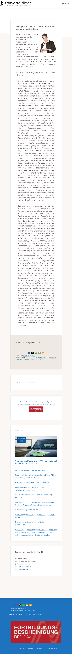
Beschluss (52, 357)
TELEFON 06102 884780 (36, 614)
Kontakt (22, 402)
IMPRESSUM (13, 614)
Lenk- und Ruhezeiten (48, 404)
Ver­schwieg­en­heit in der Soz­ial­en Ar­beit (30, 470)
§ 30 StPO (38, 359)
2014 (30, 357)
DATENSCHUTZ (23, 614)
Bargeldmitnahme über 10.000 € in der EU (32, 483)
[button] (29, 353)
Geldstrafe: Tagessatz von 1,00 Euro (28, 510)
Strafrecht (31, 355)
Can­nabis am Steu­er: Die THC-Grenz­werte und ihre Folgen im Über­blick (36, 462)
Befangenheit (40, 357)
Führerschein (36, 404)
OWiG (25, 355)
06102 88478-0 (23, 570)
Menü (67, 4)
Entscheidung (21, 359)
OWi (27, 359)
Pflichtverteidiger (39, 402)
